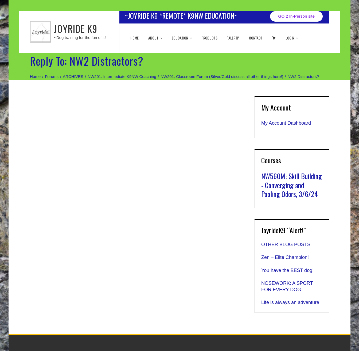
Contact (256, 38)
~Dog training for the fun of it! (80, 37)
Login (292, 38)
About (155, 38)
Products (209, 38)
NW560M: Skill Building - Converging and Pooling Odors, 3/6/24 (291, 185)
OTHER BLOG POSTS (285, 244)
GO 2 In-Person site (296, 16)
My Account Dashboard (286, 123)
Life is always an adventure (290, 302)
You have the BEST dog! (287, 270)
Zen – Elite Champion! (285, 257)
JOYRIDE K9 (75, 28)
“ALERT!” (233, 38)
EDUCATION (182, 38)
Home (134, 38)
